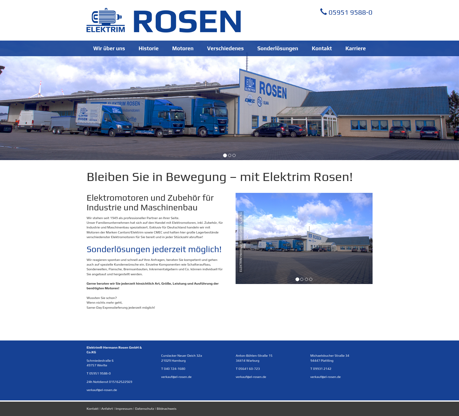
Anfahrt (107, 408)
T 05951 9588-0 (98, 373)
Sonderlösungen (277, 48)
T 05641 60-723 (248, 368)
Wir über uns (109, 48)
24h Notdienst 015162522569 (109, 382)
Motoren (183, 48)
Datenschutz (144, 408)
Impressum (123, 408)
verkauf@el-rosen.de (101, 390)
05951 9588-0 (346, 12)
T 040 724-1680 (173, 368)
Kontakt (322, 48)
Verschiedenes (225, 48)
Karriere (355, 48)
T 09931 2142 (320, 368)
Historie (149, 48)
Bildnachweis (166, 408)
